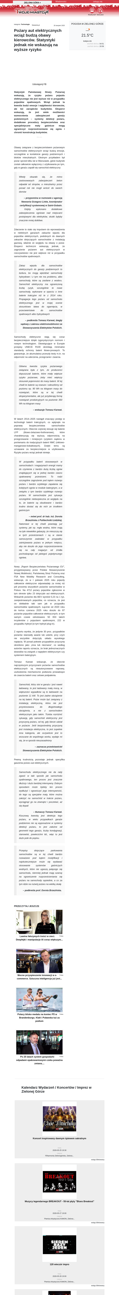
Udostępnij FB (39, 84)
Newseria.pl (36, 25)
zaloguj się (97, 1)
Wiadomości (61, 1)
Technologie (25, 24)
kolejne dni (87, 41)
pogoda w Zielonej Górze (87, 24)
